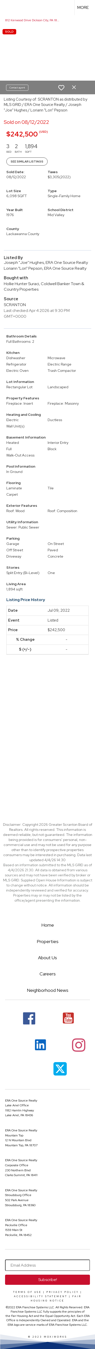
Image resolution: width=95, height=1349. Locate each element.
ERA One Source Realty (21, 1101)
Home (47, 925)
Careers (48, 974)
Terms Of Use (27, 1292)
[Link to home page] (8, 7)
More (83, 7)
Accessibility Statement (40, 1296)
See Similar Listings (27, 161)
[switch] (61, 88)
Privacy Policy (62, 1292)
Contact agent (17, 87)
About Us (47, 958)
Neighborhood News (47, 990)
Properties (48, 941)
